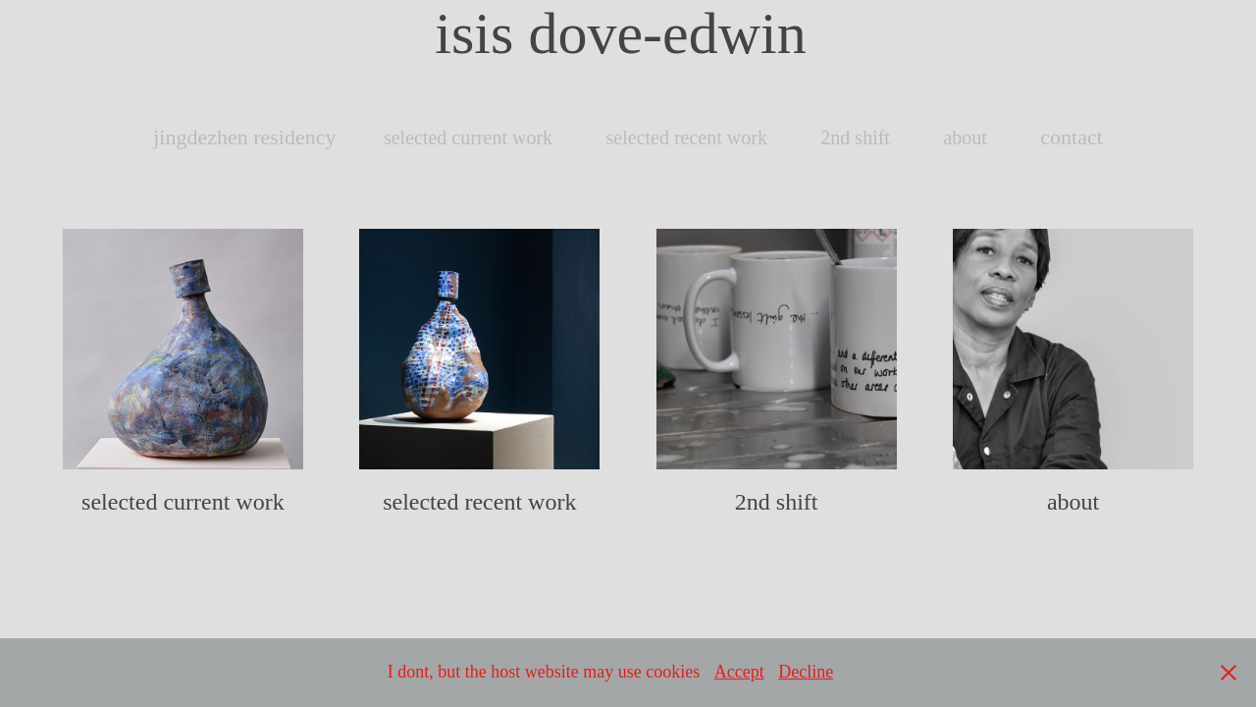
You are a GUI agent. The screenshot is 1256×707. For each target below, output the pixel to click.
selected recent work (686, 137)
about (964, 137)
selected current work (468, 137)
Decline (805, 671)
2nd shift (855, 137)
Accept (739, 671)
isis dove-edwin (627, 33)
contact (1071, 137)
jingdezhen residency (244, 137)
